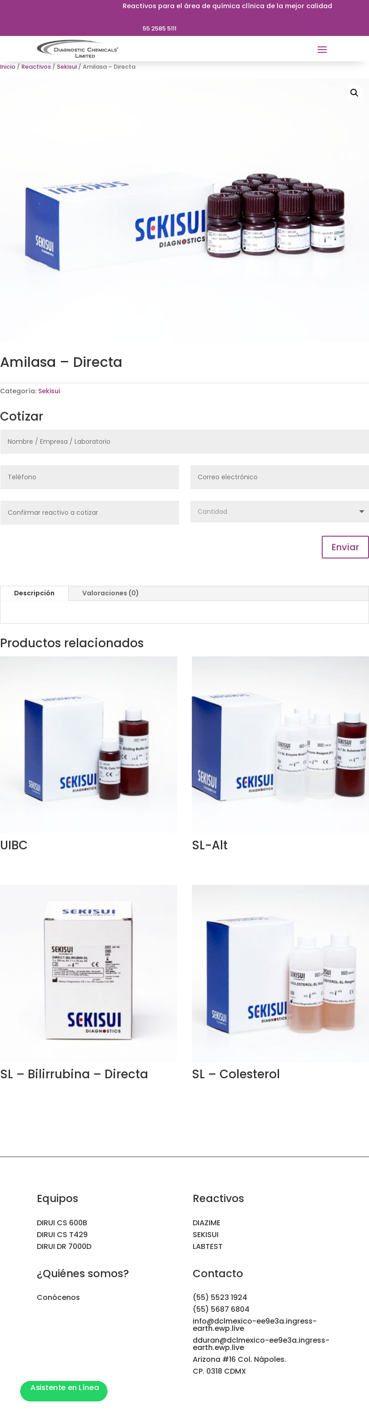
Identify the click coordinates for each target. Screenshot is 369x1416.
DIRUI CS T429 (62, 1234)
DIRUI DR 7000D (64, 1246)
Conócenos (58, 1297)
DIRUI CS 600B (62, 1223)
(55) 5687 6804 (221, 1309)
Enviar (345, 547)
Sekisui (67, 66)
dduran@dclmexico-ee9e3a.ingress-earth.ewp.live (261, 1344)
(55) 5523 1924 (220, 1297)
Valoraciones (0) (110, 593)
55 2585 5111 (159, 28)
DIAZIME (206, 1223)
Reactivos (36, 66)
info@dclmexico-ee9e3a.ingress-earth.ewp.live (255, 1325)
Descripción (34, 593)
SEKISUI (206, 1234)
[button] (354, 93)
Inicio (7, 66)
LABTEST (208, 1246)
